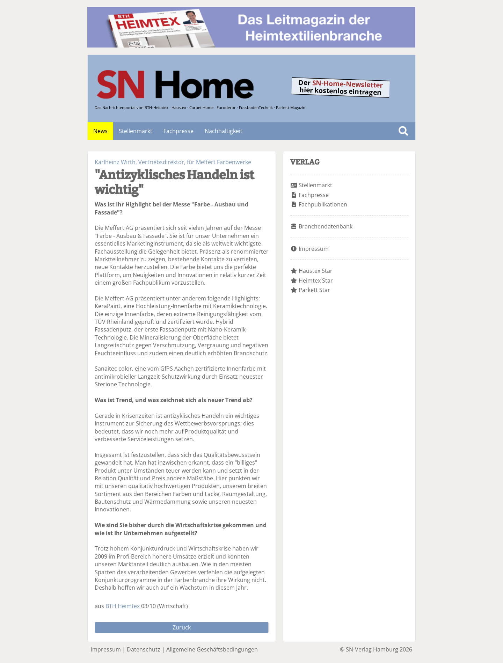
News (100, 131)
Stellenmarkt (135, 131)
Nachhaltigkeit (223, 131)
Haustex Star (316, 271)
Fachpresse (178, 131)
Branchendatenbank (325, 226)
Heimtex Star (316, 280)
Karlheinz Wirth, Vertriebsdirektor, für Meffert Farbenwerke (173, 162)
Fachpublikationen (323, 204)
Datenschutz (143, 649)
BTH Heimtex (122, 606)
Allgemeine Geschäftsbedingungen (212, 649)
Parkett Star (314, 290)
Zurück (182, 627)
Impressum (314, 249)
